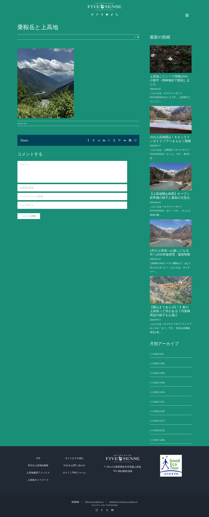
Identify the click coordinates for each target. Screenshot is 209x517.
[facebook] (97, 15)
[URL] (72, 205)
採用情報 (75, 502)
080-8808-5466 (125, 471)
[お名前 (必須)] (72, 187)
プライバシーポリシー (94, 502)
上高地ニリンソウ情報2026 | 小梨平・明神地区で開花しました (170, 80)
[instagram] (92, 15)
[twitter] (102, 15)
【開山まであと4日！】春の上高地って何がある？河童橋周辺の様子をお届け (170, 311)
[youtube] (107, 15)
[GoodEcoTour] (171, 456)
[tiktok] (112, 15)
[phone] (117, 15)
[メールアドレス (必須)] (72, 196)
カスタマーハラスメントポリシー (123, 502)
